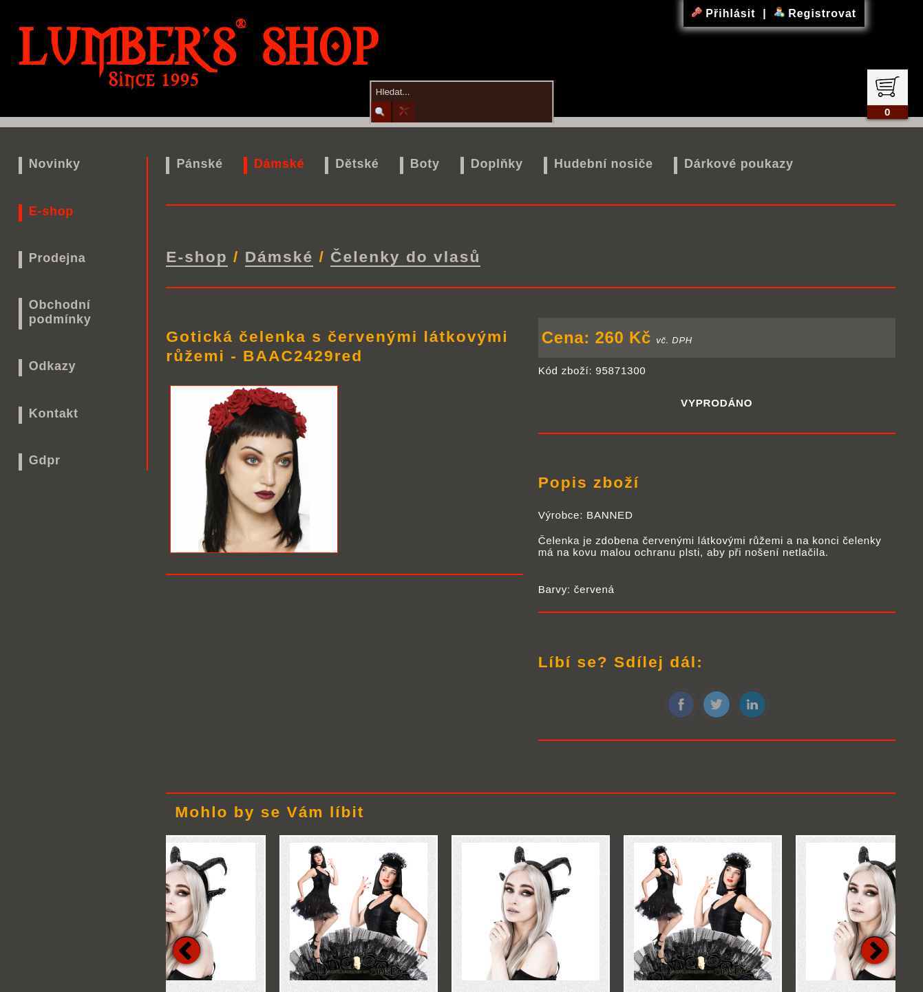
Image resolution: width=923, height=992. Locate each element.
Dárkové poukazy (739, 164)
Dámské (279, 164)
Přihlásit (725, 13)
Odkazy (52, 366)
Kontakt (53, 413)
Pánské (199, 164)
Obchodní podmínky (60, 312)
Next (875, 949)
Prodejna (57, 258)
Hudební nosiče (603, 164)
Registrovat (815, 13)
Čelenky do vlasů (405, 256)
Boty (425, 164)
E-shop (51, 211)
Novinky (55, 164)
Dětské (357, 164)
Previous (186, 949)
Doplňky (497, 164)
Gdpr (45, 460)
